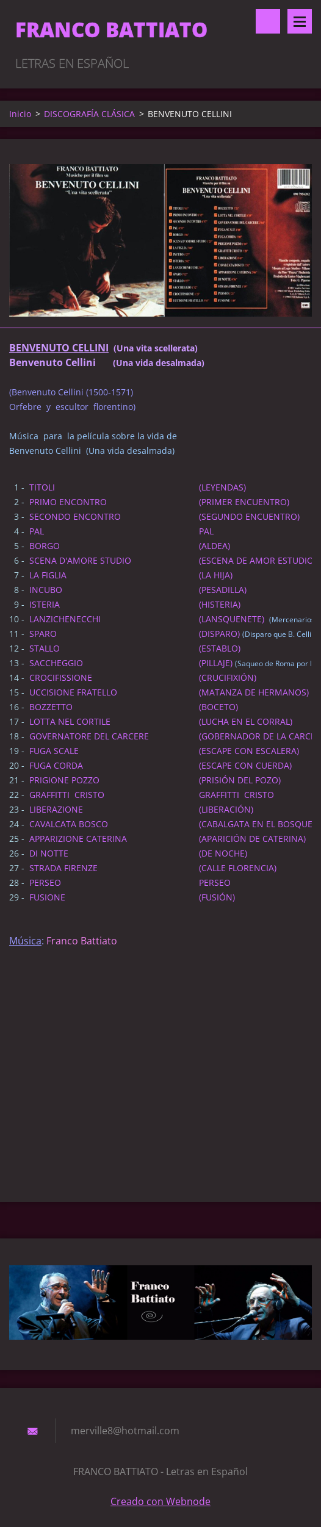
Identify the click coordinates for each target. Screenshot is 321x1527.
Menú (299, 21)
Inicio (20, 114)
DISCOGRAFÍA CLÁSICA (89, 114)
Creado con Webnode (160, 1501)
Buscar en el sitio (268, 21)
